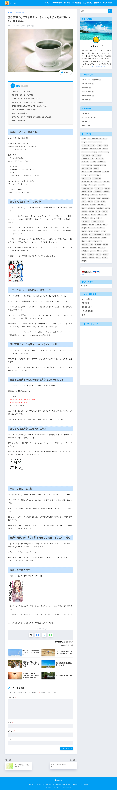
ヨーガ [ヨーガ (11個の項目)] (106, 193)
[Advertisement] (88, 357)
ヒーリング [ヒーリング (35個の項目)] (98, 183)
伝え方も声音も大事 (18, 120)
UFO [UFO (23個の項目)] (84, 143)
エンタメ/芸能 (107, 3)
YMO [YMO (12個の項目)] (90, 143)
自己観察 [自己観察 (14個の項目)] (85, 252)
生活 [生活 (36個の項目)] (107, 235)
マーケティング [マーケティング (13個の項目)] (87, 193)
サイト (10, 740)
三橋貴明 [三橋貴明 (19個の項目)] (102, 196)
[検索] (110, 11)
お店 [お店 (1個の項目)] (106, 146)
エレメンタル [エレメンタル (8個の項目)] (99, 159)
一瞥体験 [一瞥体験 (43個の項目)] (94, 196)
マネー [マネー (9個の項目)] (107, 189)
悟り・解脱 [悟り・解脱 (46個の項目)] (85, 216)
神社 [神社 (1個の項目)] (90, 242)
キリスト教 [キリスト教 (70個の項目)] (101, 163)
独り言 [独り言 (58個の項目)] (84, 235)
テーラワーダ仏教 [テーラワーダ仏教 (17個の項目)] (94, 176)
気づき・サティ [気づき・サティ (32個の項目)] (93, 229)
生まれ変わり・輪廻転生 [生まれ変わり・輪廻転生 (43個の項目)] (96, 235)
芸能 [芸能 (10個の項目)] (99, 252)
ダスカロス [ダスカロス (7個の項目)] (97, 173)
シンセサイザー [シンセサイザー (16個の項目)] (87, 169)
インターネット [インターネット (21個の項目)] (104, 153)
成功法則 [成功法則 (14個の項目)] (85, 219)
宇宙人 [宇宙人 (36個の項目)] (84, 212)
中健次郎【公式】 (88, 313)
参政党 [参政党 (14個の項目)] (93, 206)
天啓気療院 (85, 304)
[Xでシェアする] (30, 635)
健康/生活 (97, 3)
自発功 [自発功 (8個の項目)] (92, 252)
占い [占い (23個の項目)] (103, 202)
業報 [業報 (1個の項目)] (105, 225)
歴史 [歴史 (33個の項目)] (84, 229)
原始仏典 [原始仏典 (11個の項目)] (85, 206)
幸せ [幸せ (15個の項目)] (98, 212)
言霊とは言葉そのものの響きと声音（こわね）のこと (29, 106)
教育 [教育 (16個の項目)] (99, 219)
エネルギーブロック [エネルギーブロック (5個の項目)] (87, 159)
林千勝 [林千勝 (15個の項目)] (98, 225)
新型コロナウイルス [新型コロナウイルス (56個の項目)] (97, 222)
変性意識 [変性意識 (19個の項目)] (91, 209)
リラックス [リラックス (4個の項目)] (85, 196)
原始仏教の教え (87, 308)
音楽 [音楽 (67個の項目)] (98, 259)
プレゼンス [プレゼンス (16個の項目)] (92, 186)
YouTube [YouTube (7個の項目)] (98, 143)
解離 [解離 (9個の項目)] (105, 252)
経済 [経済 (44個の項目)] (105, 245)
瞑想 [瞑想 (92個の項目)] (104, 239)
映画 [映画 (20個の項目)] (91, 225)
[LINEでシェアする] (51, 635)
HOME (58, 781)
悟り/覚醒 (67, 3)
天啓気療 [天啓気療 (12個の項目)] (100, 209)
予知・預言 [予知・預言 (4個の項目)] (91, 199)
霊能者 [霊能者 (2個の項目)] (91, 259)
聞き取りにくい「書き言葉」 (21, 91)
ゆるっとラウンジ (16, 3)
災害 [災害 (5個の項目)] (103, 232)
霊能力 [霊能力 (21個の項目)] (84, 259)
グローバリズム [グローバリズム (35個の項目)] (87, 166)
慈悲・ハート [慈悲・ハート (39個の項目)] (102, 216)
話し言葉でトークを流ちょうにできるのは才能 (27, 102)
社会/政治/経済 (87, 3)
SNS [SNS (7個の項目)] (105, 140)
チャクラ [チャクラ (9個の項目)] (106, 173)
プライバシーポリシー (89, 118)
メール (11, 731)
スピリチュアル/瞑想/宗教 (53, 3)
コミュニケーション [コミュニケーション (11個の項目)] (100, 166)
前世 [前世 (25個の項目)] (96, 202)
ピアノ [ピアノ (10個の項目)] (106, 183)
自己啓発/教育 (76, 3)
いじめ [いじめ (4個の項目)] (99, 146)
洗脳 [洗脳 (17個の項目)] (84, 232)
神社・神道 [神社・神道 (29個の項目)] (98, 242)
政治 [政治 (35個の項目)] (92, 219)
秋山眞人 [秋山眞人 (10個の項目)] (98, 245)
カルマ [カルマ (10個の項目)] (93, 163)
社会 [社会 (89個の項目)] (84, 242)
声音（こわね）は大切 (19, 113)
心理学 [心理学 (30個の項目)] (104, 212)
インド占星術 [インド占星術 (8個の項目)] (86, 156)
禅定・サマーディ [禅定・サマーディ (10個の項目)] (87, 245)
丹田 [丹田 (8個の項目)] (84, 199)
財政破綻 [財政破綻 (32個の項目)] (90, 255)
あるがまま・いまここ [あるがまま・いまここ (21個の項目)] (88, 146)
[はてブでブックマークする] (44, 635)
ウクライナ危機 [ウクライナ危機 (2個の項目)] (96, 156)
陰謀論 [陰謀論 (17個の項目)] (105, 255)
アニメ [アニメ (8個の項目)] (105, 150)
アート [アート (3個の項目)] (94, 153)
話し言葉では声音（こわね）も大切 (24, 109)
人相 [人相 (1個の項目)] (98, 199)
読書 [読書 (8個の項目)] (84, 255)
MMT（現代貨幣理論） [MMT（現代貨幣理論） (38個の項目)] (94, 140)
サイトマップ (86, 114)
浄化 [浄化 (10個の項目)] (90, 232)
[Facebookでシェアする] (37, 635)
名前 (10, 723)
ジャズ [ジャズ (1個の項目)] (96, 169)
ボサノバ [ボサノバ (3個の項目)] (101, 186)
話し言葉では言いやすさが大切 (22, 95)
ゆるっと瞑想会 (87, 300)
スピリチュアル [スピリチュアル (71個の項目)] (87, 173)
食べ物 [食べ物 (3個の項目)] (104, 259)
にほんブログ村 (85, 275)
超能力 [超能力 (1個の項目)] (98, 255)
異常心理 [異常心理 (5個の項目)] (85, 239)
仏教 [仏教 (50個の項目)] (84, 202)
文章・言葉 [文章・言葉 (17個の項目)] (85, 222)
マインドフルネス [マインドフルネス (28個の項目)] (87, 189)
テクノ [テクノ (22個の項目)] (84, 176)
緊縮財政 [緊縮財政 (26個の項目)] (85, 249)
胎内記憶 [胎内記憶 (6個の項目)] (93, 249)
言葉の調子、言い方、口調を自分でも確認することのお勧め (32, 117)
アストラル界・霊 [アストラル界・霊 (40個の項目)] (95, 150)
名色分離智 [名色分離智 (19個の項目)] (101, 206)
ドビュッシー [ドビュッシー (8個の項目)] (97, 179)
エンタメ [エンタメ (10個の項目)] (85, 163)
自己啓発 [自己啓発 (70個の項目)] (101, 249)
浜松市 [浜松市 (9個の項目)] (96, 232)
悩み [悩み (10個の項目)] (93, 216)
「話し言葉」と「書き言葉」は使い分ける (26, 98)
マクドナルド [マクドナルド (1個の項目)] (99, 189)
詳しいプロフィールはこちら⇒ (96, 66)
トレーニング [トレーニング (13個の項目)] (86, 179)
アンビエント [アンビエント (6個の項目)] (86, 153)
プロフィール (86, 122)
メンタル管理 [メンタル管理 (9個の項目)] (98, 193)
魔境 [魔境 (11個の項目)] (84, 262)
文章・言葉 (69, 645)
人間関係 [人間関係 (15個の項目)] (105, 199)
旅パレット (85, 317)
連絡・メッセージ (88, 126)
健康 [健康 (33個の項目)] (90, 202)
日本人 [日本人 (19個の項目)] (84, 225)
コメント (12, 698)
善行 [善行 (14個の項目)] (84, 209)
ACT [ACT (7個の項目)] (84, 140)
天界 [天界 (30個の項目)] (107, 209)
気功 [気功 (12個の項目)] (102, 229)
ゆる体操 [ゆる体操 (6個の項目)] (85, 150)
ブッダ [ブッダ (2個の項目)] (84, 186)
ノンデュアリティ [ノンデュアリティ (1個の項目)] (87, 183)
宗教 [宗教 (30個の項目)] (91, 212)
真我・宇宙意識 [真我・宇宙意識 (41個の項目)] (95, 239)
